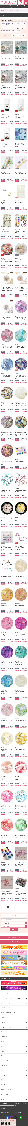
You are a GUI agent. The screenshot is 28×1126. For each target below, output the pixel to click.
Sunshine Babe (18, 27)
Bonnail (23, 23)
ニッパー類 (4, 1036)
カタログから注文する (14, 937)
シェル (16, 10)
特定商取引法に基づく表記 (20, 1104)
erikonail (18, 30)
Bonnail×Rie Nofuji (8, 31)
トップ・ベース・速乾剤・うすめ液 (10, 998)
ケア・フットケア (5, 1007)
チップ (2, 1051)
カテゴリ (17, 6)
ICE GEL (8, 26)
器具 (2, 1080)
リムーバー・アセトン (7, 1003)
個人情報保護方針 (5, 1112)
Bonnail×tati (23, 27)
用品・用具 (4, 1075)
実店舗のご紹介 (14, 941)
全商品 (2, 10)
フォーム (3, 1046)
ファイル (3, 1032)
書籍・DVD (4, 1084)
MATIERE (3, 30)
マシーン (3, 1070)
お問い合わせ (18, 1112)
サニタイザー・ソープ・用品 (8, 1012)
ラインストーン (5, 1056)
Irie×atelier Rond (8, 24)
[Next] (19, 907)
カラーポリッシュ (5, 993)
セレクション (13, 24)
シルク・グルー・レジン (7, 1027)
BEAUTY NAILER (3, 27)
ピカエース (13, 31)
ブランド (24, 6)
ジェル (2, 1017)
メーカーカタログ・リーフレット (10, 1094)
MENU (25, 2)
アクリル (3, 1022)
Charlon (13, 26)
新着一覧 (10, 6)
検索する (14, 930)
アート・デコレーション (9, 10)
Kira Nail (3, 23)
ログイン (3, 6)
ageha (18, 23)
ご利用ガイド (4, 1103)
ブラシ (2, 1041)
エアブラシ (4, 1065)
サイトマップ (18, 1109)
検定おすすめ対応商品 (7, 1089)
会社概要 (3, 1109)
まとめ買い (4, 1099)
